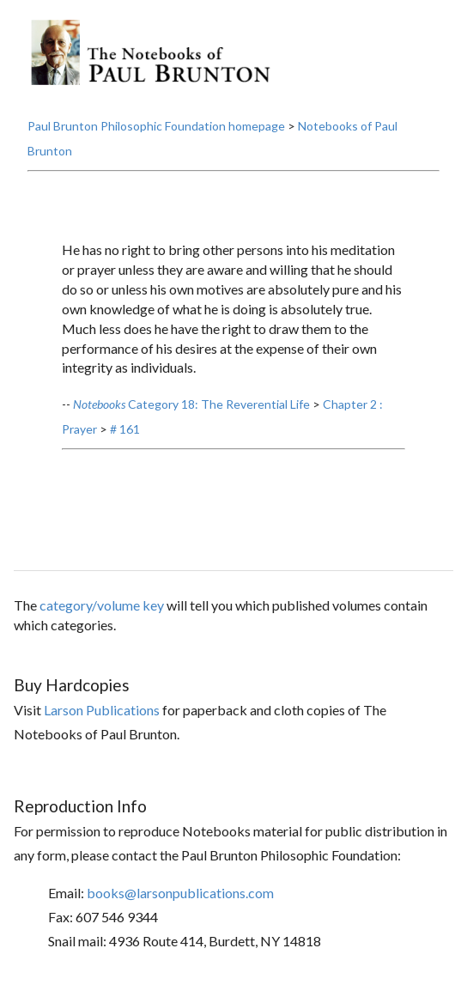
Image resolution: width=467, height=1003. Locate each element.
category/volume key (101, 605)
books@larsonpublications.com (180, 892)
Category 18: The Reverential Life (191, 404)
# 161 (125, 429)
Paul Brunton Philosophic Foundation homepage (156, 126)
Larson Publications (102, 710)
